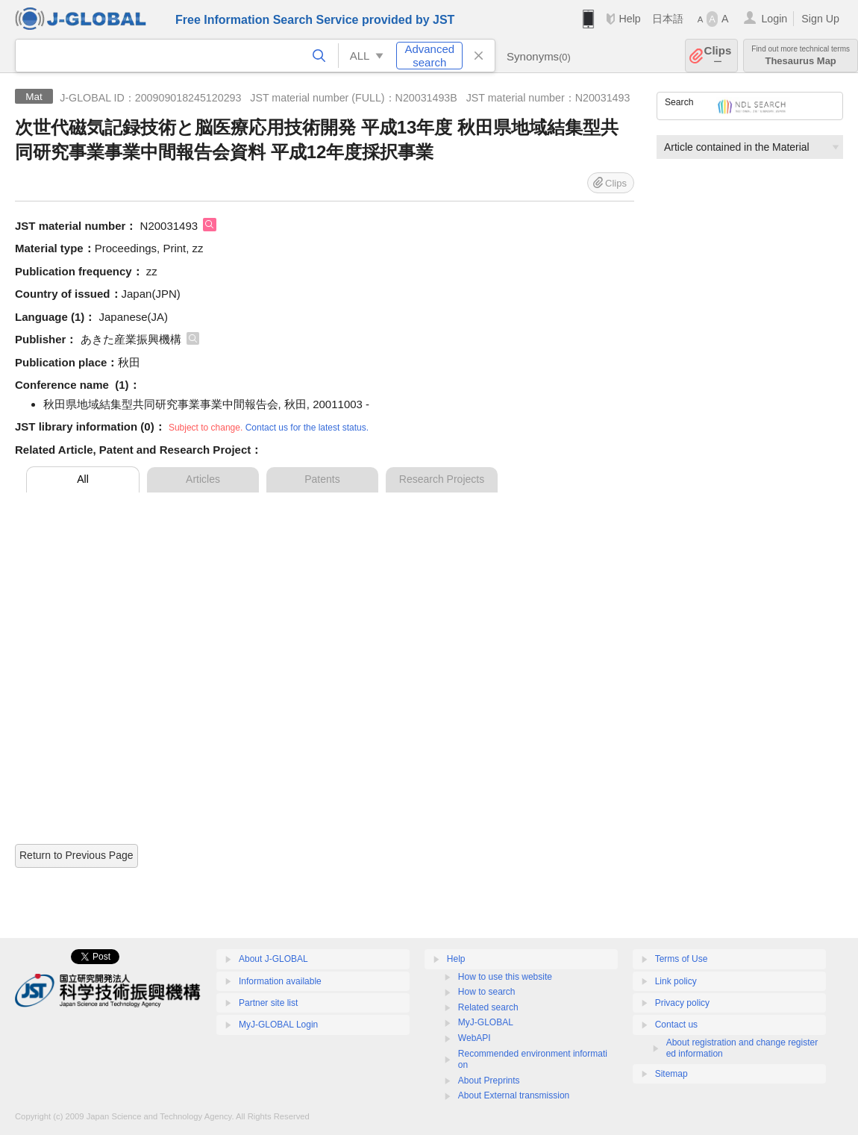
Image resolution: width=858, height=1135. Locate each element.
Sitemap (671, 1074)
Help (629, 19)
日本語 (667, 19)
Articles (203, 479)
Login (774, 19)
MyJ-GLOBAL (485, 1022)
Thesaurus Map (800, 55)
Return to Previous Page (76, 855)
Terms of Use (681, 959)
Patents (321, 479)
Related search (488, 1007)
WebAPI (474, 1038)
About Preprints (489, 1080)
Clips (718, 55)
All (83, 479)
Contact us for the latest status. (307, 427)
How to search (487, 992)
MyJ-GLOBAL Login (278, 1024)
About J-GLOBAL (273, 959)
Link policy (676, 981)
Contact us (676, 1024)
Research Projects (441, 479)
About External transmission (513, 1095)
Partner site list (268, 1003)
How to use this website (505, 977)
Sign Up (820, 19)
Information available (280, 981)
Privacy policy (682, 1003)
